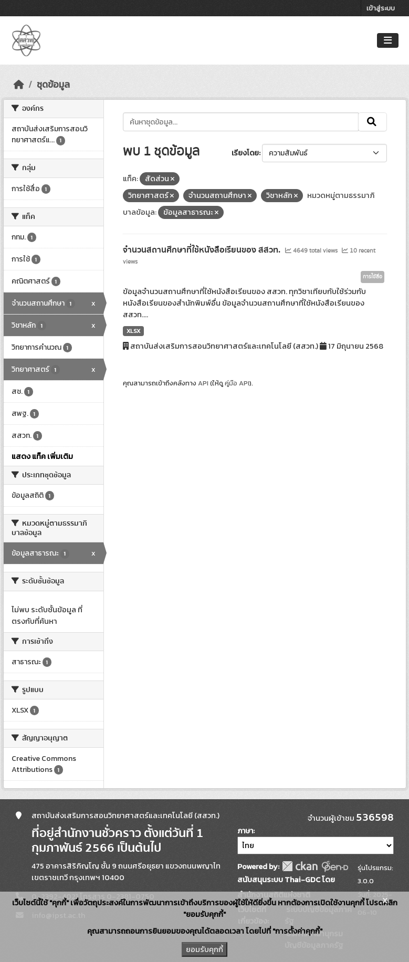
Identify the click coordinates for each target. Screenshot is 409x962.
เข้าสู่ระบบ (380, 8)
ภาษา (245, 830)
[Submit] (372, 121)
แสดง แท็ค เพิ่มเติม (42, 456)
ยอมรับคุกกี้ (204, 949)
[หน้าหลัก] (19, 84)
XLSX (133, 331)
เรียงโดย (245, 153)
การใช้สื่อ (372, 276)
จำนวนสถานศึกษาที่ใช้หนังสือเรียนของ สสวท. (202, 250)
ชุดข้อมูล (53, 84)
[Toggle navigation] (387, 40)
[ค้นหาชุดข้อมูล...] (241, 121)
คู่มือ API (237, 383)
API (203, 383)
